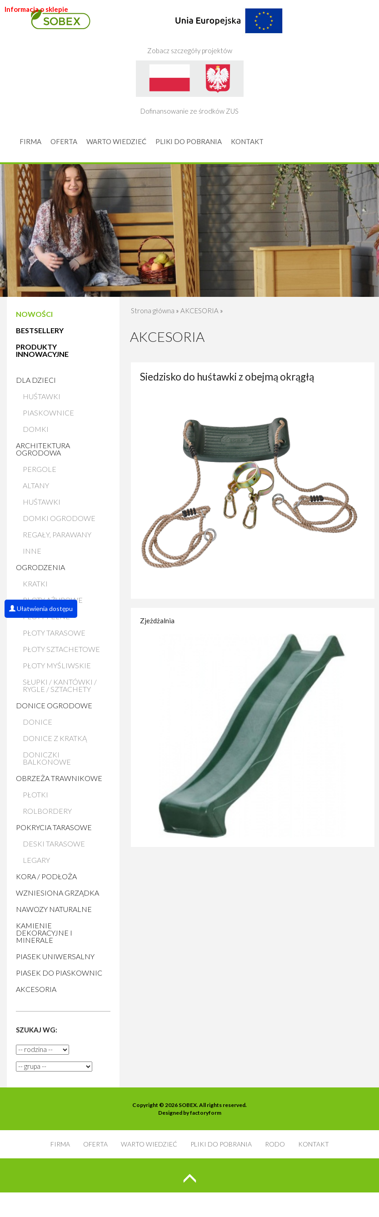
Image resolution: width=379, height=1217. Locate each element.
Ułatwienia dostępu (41, 608)
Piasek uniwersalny (55, 956)
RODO (275, 1144)
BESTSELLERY (40, 330)
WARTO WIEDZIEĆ (116, 141)
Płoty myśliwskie (57, 665)
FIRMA (30, 141)
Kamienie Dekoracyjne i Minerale (44, 932)
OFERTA (63, 141)
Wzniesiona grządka (57, 892)
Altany (36, 485)
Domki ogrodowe (59, 518)
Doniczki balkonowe (47, 758)
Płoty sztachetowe (61, 649)
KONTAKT (247, 141)
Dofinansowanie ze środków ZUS (190, 87)
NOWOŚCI (34, 314)
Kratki (35, 583)
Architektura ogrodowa (43, 449)
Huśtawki (41, 396)
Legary (36, 860)
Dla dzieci (36, 380)
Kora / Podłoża (46, 876)
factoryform (205, 1112)
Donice (37, 721)
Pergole (39, 469)
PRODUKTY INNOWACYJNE (42, 350)
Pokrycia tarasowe (54, 827)
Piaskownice (48, 412)
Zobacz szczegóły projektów (215, 27)
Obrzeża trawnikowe (59, 778)
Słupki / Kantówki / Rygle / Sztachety (60, 685)
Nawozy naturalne (54, 909)
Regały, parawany (57, 534)
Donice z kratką (55, 738)
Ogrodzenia (40, 567)
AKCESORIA (36, 989)
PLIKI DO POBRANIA (188, 141)
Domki (36, 429)
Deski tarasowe (54, 843)
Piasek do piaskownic (59, 972)
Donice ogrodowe (54, 705)
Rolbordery (47, 810)
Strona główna (153, 310)
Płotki (35, 794)
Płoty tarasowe (54, 632)
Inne (32, 550)
